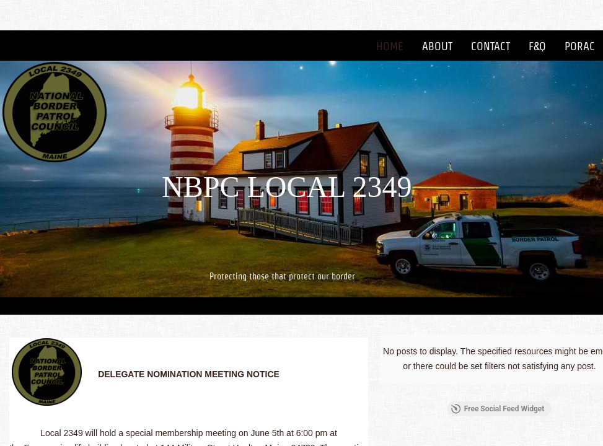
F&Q (537, 46)
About (437, 46)
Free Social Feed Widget (497, 409)
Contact (490, 46)
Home (389, 46)
